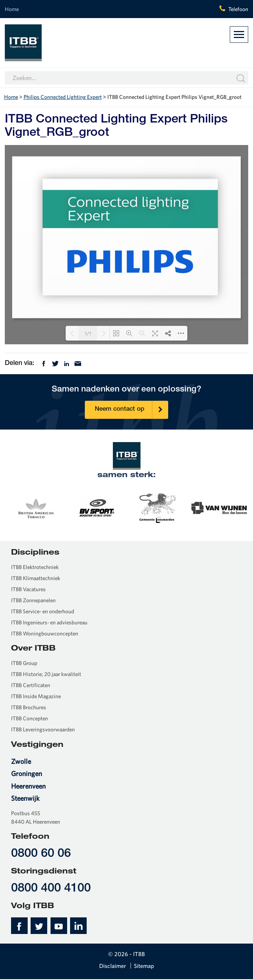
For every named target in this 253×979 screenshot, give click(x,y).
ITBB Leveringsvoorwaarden (43, 729)
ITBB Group (24, 663)
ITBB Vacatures (28, 589)
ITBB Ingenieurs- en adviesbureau (49, 622)
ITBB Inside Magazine (36, 696)
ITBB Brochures (28, 707)
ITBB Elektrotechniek (35, 567)
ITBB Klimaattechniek (35, 578)
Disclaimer (112, 965)
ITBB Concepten (29, 718)
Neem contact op (131, 409)
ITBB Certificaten (30, 685)
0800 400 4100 (51, 889)
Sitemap (144, 965)
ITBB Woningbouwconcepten (44, 633)
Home (12, 9)
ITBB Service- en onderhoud (42, 611)
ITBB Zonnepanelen (33, 600)
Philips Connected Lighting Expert (63, 97)
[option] (35, 507)
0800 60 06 (41, 854)
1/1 (88, 333)
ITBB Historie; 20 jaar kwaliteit (46, 674)
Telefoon (238, 9)
